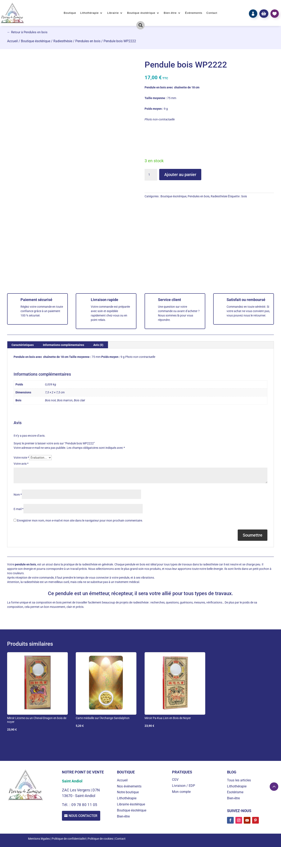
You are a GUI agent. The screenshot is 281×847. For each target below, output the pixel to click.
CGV (175, 780)
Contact (212, 12)
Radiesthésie (62, 41)
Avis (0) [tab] (98, 345)
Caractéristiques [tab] (23, 345)
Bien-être (170, 12)
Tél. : (66, 804)
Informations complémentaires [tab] (63, 345)
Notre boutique (128, 792)
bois (244, 196)
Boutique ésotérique (141, 12)
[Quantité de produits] (151, 175)
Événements (193, 12)
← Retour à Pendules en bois (27, 32)
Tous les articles (239, 780)
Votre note (21, 457)
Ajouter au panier (180, 174)
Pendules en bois (87, 41)
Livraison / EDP (183, 786)
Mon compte (181, 792)
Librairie (113, 12)
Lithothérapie (89, 12)
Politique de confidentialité (69, 838)
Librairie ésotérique (131, 804)
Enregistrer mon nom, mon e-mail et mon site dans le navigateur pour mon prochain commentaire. (80, 520)
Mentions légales (39, 838)
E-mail (18, 509)
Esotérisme (235, 792)
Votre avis (21, 463)
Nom (18, 494)
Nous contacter (83, 816)
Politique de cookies (100, 838)
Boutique (70, 12)
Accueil (12, 41)
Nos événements (129, 786)
